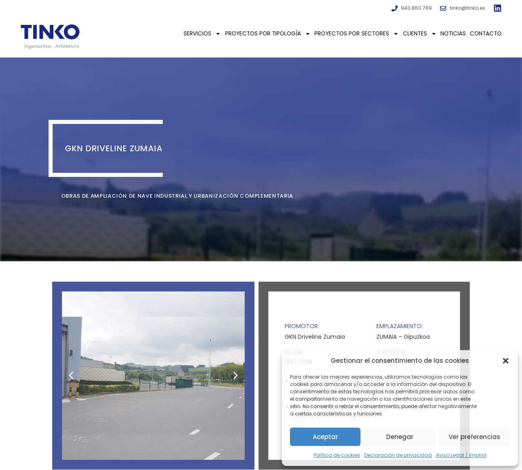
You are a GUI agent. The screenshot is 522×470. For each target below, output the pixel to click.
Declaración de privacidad (398, 455)
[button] (506, 361)
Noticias (453, 34)
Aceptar (325, 436)
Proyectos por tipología (267, 33)
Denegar (400, 436)
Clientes (419, 33)
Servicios (202, 33)
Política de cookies (337, 455)
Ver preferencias (474, 436)
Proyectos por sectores (356, 33)
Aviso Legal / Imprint (461, 455)
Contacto (486, 34)
